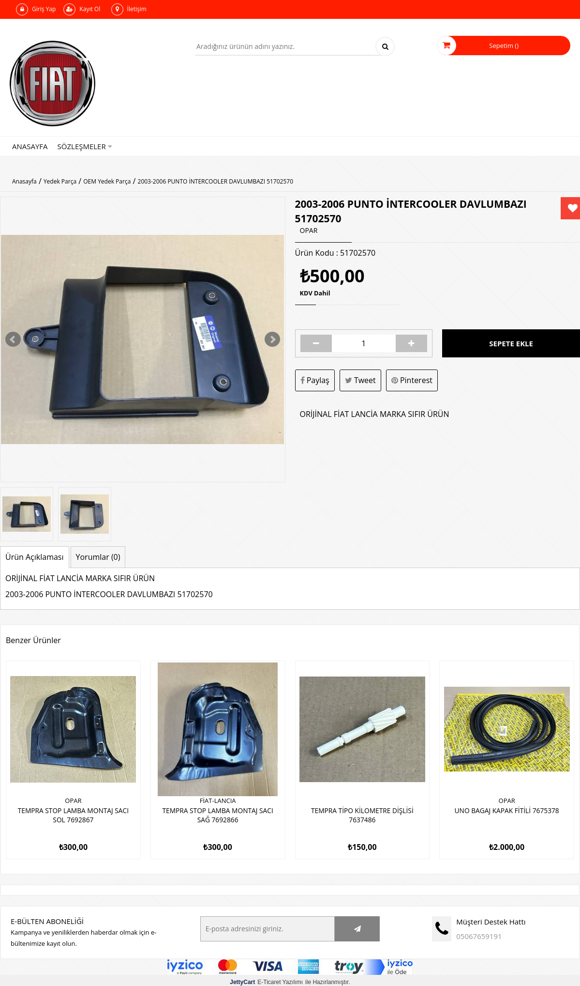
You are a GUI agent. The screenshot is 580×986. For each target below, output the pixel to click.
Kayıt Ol (81, 9)
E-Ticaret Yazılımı (266, 978)
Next (272, 339)
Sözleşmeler (85, 146)
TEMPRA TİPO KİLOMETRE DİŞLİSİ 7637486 (362, 814)
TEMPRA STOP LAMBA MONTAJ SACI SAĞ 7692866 (217, 814)
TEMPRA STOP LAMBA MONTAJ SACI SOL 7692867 (73, 814)
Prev (13, 339)
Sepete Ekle (511, 343)
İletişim (129, 9)
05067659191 (479, 933)
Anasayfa (30, 146)
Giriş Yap (36, 9)
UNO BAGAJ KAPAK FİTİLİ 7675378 (507, 810)
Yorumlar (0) (98, 557)
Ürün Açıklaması (34, 557)
